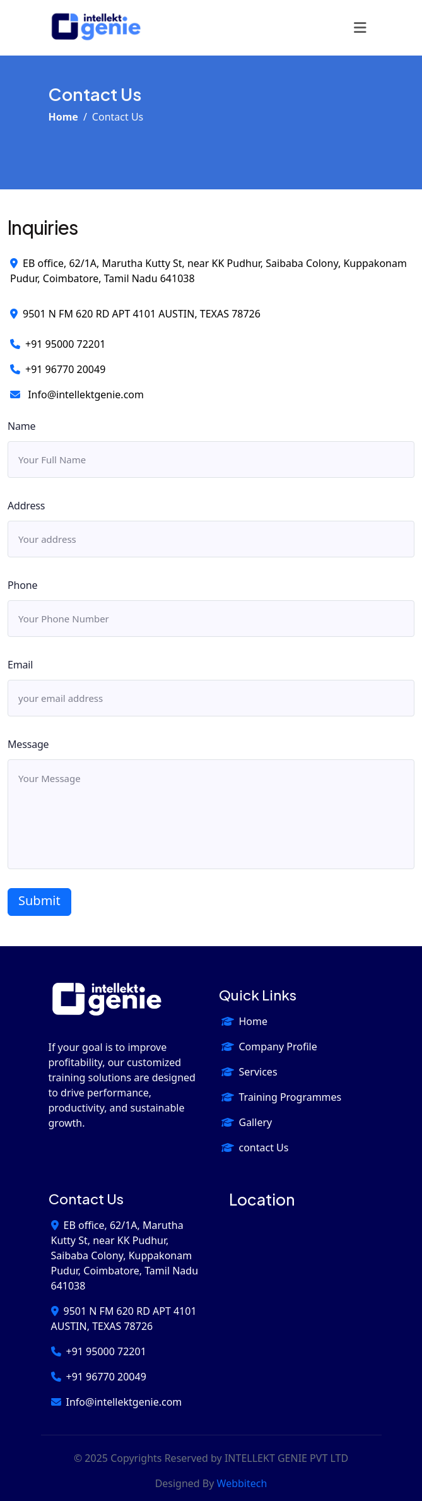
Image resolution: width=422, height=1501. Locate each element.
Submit (39, 900)
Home (63, 117)
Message (28, 744)
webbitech (242, 1483)
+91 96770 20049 (57, 369)
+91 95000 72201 (57, 344)
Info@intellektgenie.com (77, 394)
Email (20, 665)
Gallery (247, 1122)
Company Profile (269, 1046)
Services (249, 1072)
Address (26, 506)
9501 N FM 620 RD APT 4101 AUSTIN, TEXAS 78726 (135, 314)
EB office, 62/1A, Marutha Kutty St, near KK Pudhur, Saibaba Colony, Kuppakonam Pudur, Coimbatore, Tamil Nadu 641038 (125, 1255)
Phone (22, 585)
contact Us (255, 1147)
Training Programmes (281, 1097)
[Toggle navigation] (360, 27)
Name (21, 426)
